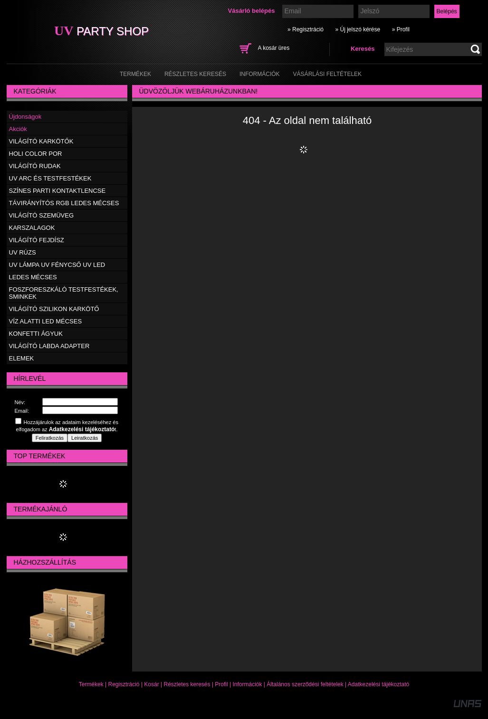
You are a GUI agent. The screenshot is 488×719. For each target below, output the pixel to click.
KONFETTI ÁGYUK (36, 333)
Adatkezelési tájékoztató (378, 684)
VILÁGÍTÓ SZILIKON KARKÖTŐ (54, 308)
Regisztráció (124, 684)
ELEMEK (21, 358)
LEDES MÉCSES (33, 277)
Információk (247, 684)
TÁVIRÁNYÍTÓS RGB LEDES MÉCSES (64, 203)
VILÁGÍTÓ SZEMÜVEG (41, 215)
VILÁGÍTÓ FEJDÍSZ (36, 240)
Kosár (151, 684)
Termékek (91, 684)
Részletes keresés (187, 684)
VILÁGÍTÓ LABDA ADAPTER (49, 346)
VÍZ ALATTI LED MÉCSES (45, 321)
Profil (221, 684)
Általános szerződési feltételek (305, 684)
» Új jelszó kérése (357, 29)
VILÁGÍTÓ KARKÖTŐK (41, 141)
